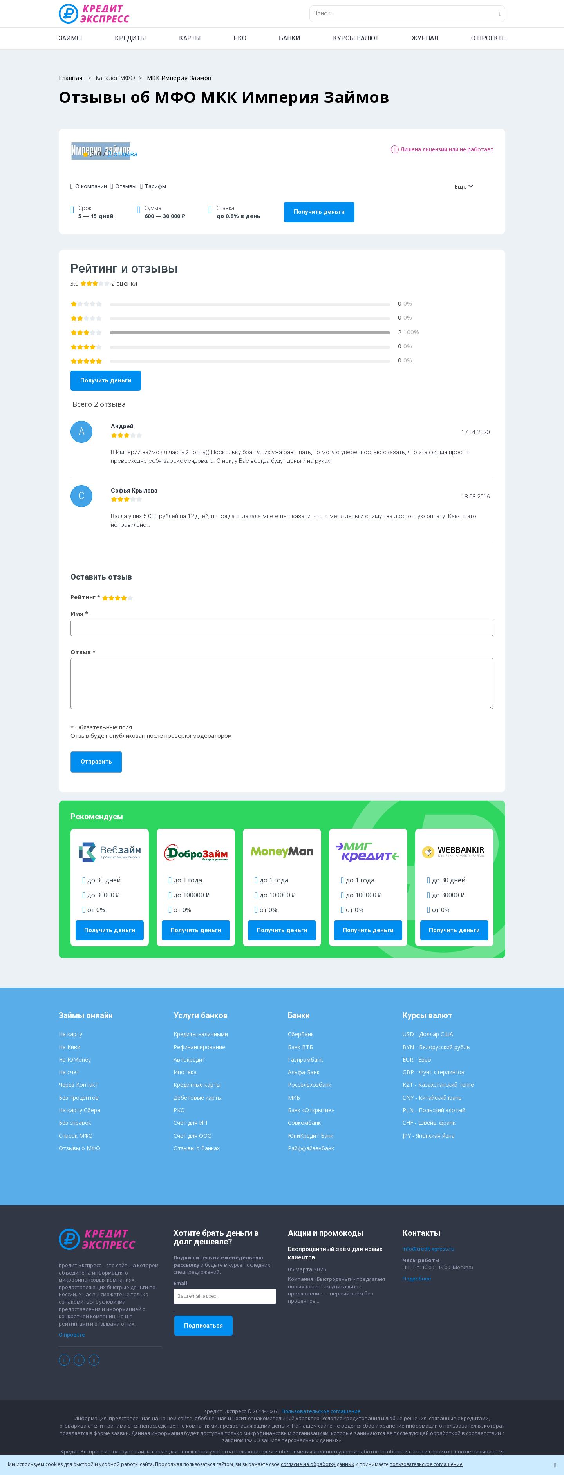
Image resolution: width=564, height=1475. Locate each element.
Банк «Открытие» (311, 1103)
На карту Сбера (79, 1103)
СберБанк (301, 1027)
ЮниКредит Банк (310, 1129)
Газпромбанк (305, 1053)
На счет (69, 1065)
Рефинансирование (199, 1040)
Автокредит (189, 1053)
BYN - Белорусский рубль (436, 1040)
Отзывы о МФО (79, 1141)
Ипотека (185, 1065)
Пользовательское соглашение (321, 1404)
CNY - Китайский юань (432, 1091)
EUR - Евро (417, 1053)
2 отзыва (215, 150)
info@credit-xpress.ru (428, 1242)
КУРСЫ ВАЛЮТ (356, 38)
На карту (70, 1027)
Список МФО (76, 1129)
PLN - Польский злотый (434, 1103)
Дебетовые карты (198, 1091)
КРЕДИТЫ (130, 38)
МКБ (294, 1091)
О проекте (72, 1328)
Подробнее (417, 1271)
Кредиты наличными (201, 1027)
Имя (79, 607)
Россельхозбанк (309, 1078)
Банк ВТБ (300, 1040)
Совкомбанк (304, 1116)
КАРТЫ (190, 38)
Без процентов (79, 1091)
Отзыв (83, 645)
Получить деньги (319, 205)
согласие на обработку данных (317, 1464)
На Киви (69, 1040)
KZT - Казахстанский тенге (438, 1078)
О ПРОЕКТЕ (488, 38)
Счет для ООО (193, 1129)
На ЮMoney (75, 1053)
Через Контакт (78, 1078)
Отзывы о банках (197, 1141)
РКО (239, 38)
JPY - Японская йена (429, 1129)
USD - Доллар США (428, 1027)
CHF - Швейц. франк (429, 1116)
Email (180, 1276)
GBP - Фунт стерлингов (434, 1065)
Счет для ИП (190, 1116)
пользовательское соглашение (426, 1464)
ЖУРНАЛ (425, 38)
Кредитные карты (197, 1078)
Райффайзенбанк (311, 1141)
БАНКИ (289, 38)
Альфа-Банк (304, 1065)
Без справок (75, 1116)
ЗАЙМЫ (70, 38)
